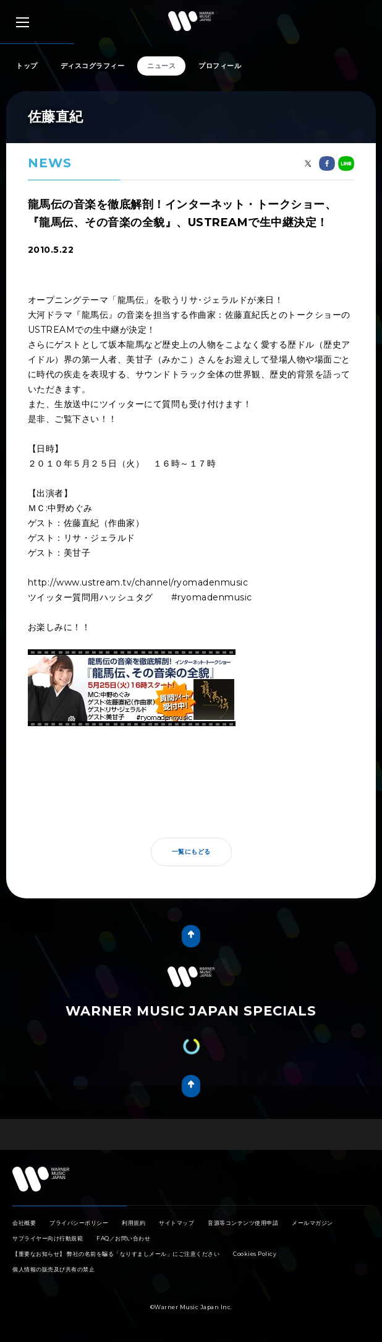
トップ (27, 65)
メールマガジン (312, 1222)
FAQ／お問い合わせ (123, 1238)
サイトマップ (176, 1222)
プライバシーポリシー (78, 1222)
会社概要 (24, 1222)
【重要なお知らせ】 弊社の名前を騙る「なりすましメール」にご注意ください (115, 1253)
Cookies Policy (254, 1253)
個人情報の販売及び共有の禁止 (53, 1269)
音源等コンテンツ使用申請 (243, 1222)
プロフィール (219, 65)
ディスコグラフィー (93, 65)
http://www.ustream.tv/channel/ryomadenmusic (138, 582)
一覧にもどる (191, 852)
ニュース (161, 65)
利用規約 (133, 1222)
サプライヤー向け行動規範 (47, 1238)
